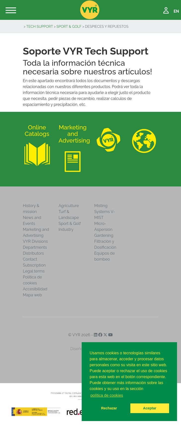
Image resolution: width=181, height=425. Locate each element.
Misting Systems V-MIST (104, 211)
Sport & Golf (68, 26)
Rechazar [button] (109, 408)
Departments (35, 247)
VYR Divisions (35, 241)
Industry (66, 229)
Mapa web (32, 295)
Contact (30, 259)
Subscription (34, 265)
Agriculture (69, 205)
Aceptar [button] (149, 408)
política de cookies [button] (106, 395)
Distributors (33, 253)
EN (176, 11)
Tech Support (39, 26)
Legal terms (34, 271)
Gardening (103, 235)
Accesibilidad (35, 289)
